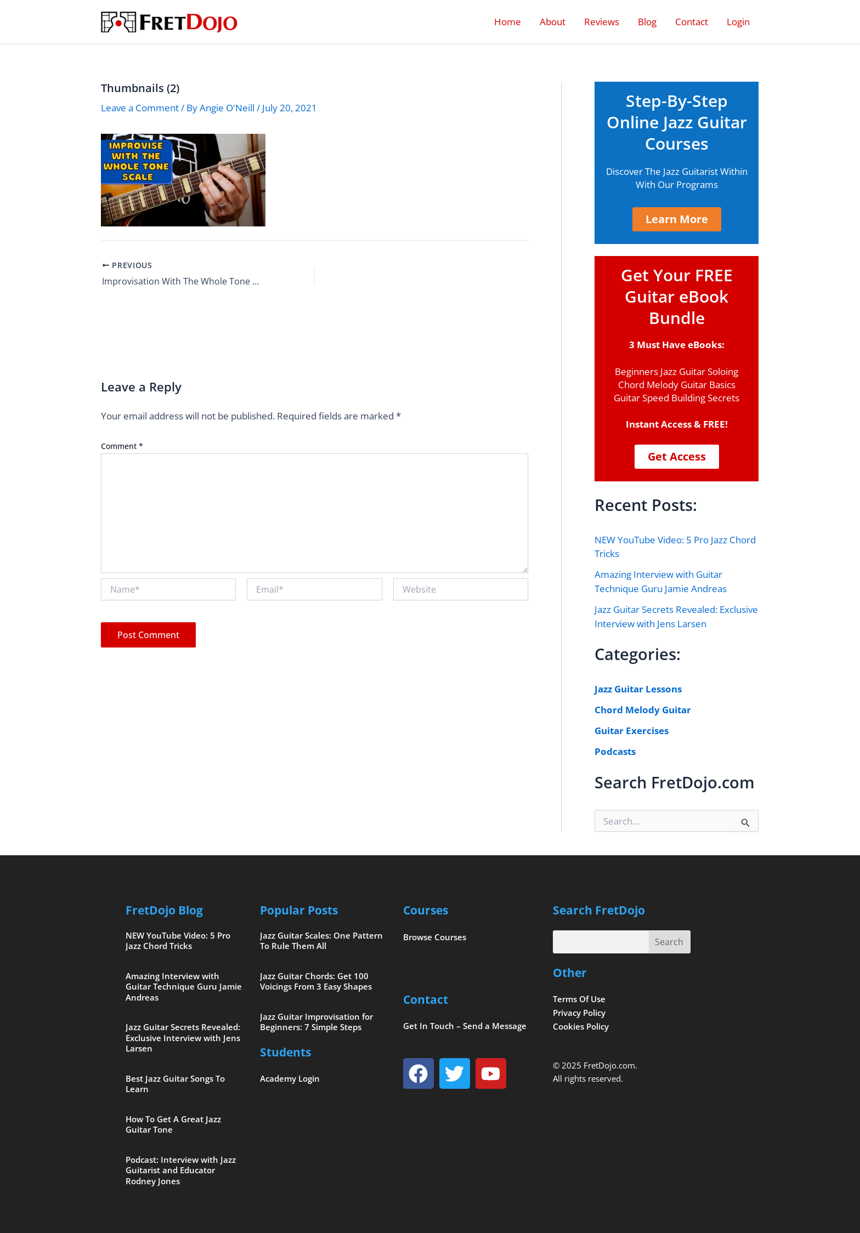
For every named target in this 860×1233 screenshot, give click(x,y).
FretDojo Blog (164, 910)
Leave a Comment (140, 107)
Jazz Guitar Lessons (638, 689)
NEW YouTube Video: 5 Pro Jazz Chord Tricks (178, 941)
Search (669, 942)
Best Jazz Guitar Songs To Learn (175, 1084)
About (552, 21)
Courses (425, 910)
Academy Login (290, 1078)
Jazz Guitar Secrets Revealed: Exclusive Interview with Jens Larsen (183, 1037)
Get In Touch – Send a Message (465, 1025)
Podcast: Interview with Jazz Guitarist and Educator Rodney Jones (181, 1170)
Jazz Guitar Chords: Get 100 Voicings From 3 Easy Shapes (316, 981)
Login (738, 21)
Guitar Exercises (632, 730)
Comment (122, 446)
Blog (647, 21)
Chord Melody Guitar (643, 709)
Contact (691, 21)
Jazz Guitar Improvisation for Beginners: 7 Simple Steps (316, 1022)
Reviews (601, 21)
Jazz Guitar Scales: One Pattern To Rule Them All (321, 941)
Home (507, 21)
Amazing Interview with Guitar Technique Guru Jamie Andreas (184, 986)
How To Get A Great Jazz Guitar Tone (173, 1124)
